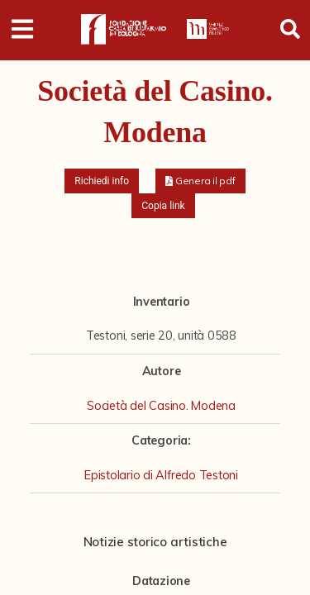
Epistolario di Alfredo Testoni (161, 475)
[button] (200, 181)
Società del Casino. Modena (161, 405)
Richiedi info (101, 181)
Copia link (162, 206)
